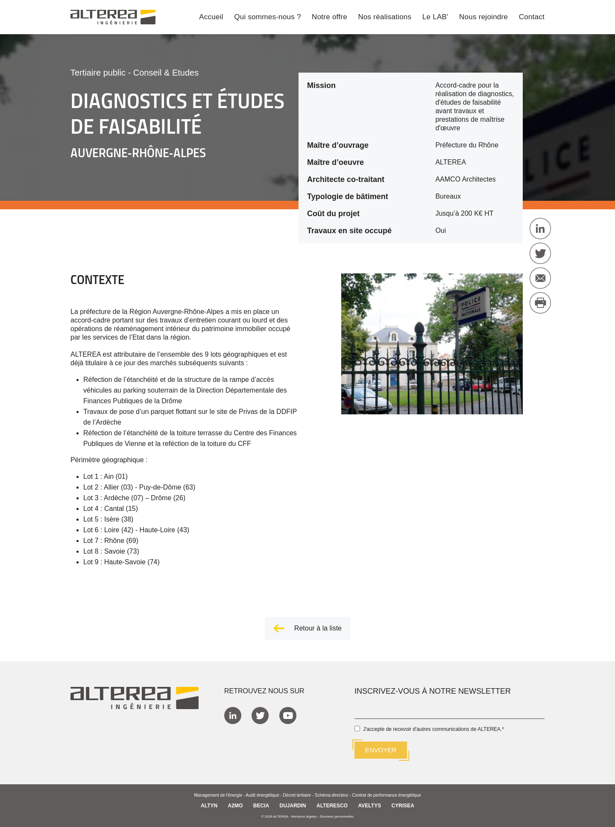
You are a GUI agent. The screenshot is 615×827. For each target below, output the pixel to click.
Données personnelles (337, 816)
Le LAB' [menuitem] (435, 17)
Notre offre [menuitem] (329, 17)
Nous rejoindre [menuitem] (483, 17)
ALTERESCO (332, 805)
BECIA (261, 805)
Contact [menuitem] (532, 17)
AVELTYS (369, 805)
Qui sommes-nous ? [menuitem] (267, 17)
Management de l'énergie (218, 794)
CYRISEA (403, 805)
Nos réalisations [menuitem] (384, 17)
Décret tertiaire (297, 794)
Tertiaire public (98, 72)
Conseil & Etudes (166, 72)
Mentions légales (304, 816)
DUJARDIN (293, 805)
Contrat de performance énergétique (386, 794)
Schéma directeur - (333, 794)
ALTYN (209, 805)
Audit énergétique (262, 794)
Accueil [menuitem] (211, 17)
